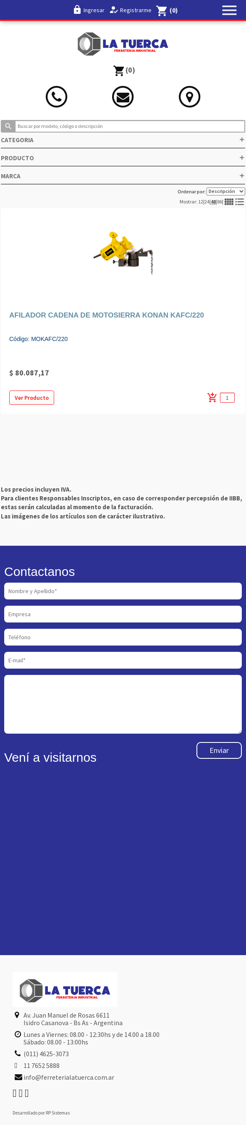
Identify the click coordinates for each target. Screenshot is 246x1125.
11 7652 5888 (42, 1065)
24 (206, 201)
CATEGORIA (123, 140)
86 (219, 201)
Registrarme (136, 10)
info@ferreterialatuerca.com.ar (69, 1077)
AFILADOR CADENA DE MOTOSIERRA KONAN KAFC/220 (106, 315)
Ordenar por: (211, 191)
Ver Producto (32, 397)
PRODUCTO (123, 158)
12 (200, 201)
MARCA (123, 176)
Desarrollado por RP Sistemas (41, 1113)
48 (213, 201)
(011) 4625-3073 (46, 1053)
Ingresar (94, 10)
